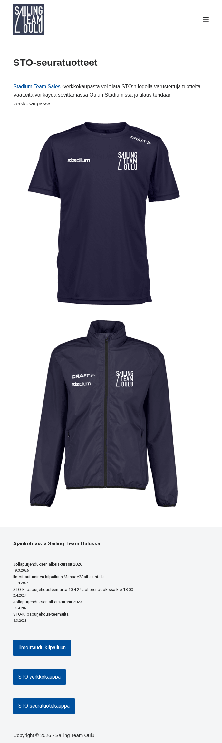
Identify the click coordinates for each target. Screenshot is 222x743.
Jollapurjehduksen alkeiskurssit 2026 (47, 564)
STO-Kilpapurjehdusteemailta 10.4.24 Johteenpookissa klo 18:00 (73, 589)
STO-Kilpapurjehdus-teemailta (41, 614)
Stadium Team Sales (36, 86)
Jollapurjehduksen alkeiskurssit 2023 (47, 602)
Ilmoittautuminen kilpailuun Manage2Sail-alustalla (59, 576)
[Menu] (206, 20)
